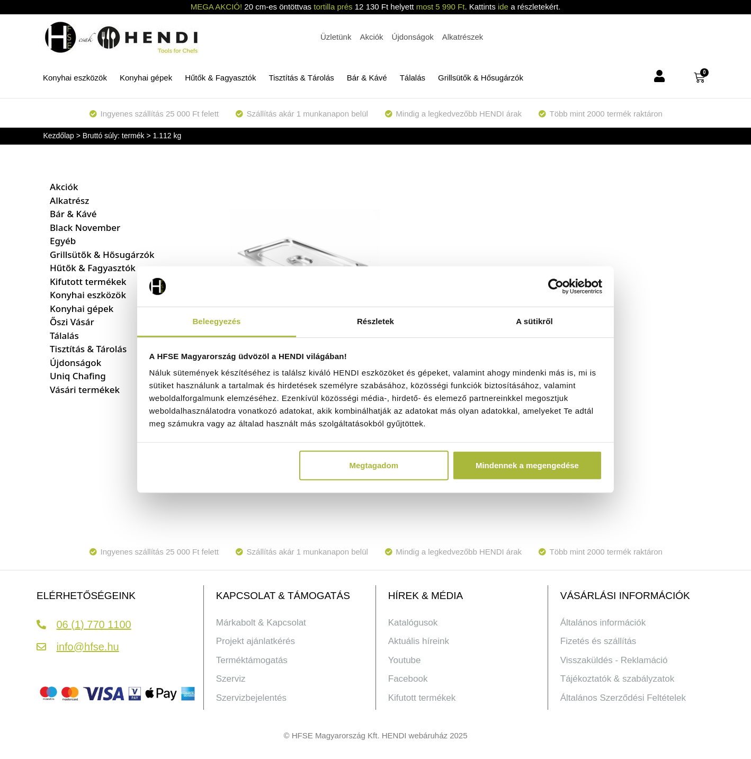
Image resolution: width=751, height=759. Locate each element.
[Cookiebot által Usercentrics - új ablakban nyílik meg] (555, 286)
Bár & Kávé (367, 77)
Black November (85, 227)
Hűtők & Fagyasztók (220, 77)
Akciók (64, 187)
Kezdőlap (58, 135)
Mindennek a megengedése (527, 465)
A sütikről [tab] (534, 321)
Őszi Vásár (72, 322)
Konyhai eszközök (75, 77)
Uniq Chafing (78, 376)
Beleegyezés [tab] (216, 321)
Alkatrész (69, 200)
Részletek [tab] (375, 321)
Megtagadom (374, 465)
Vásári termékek (85, 389)
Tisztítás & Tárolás (301, 77)
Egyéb (63, 241)
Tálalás (412, 77)
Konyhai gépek (146, 77)
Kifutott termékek (88, 281)
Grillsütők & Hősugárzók (480, 77)
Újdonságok (75, 362)
